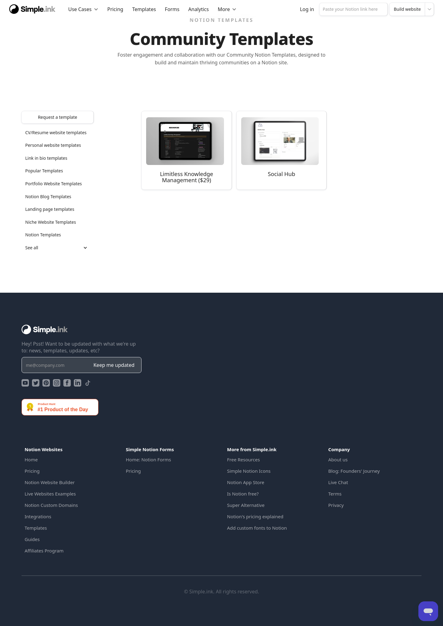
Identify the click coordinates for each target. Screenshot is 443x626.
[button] (83, 9)
